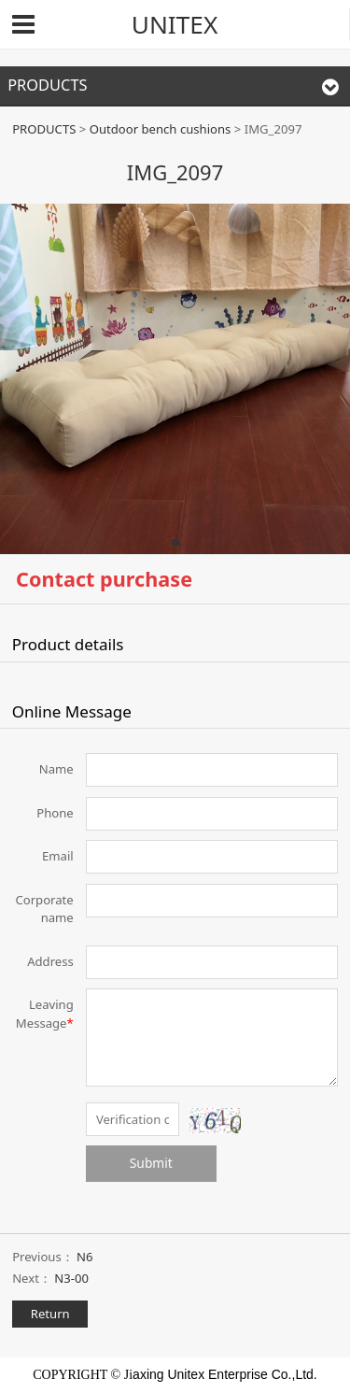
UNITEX (175, 24)
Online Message (72, 711)
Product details (68, 644)
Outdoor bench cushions (162, 129)
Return (50, 1313)
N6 (84, 1256)
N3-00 (71, 1278)
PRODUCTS (44, 129)
